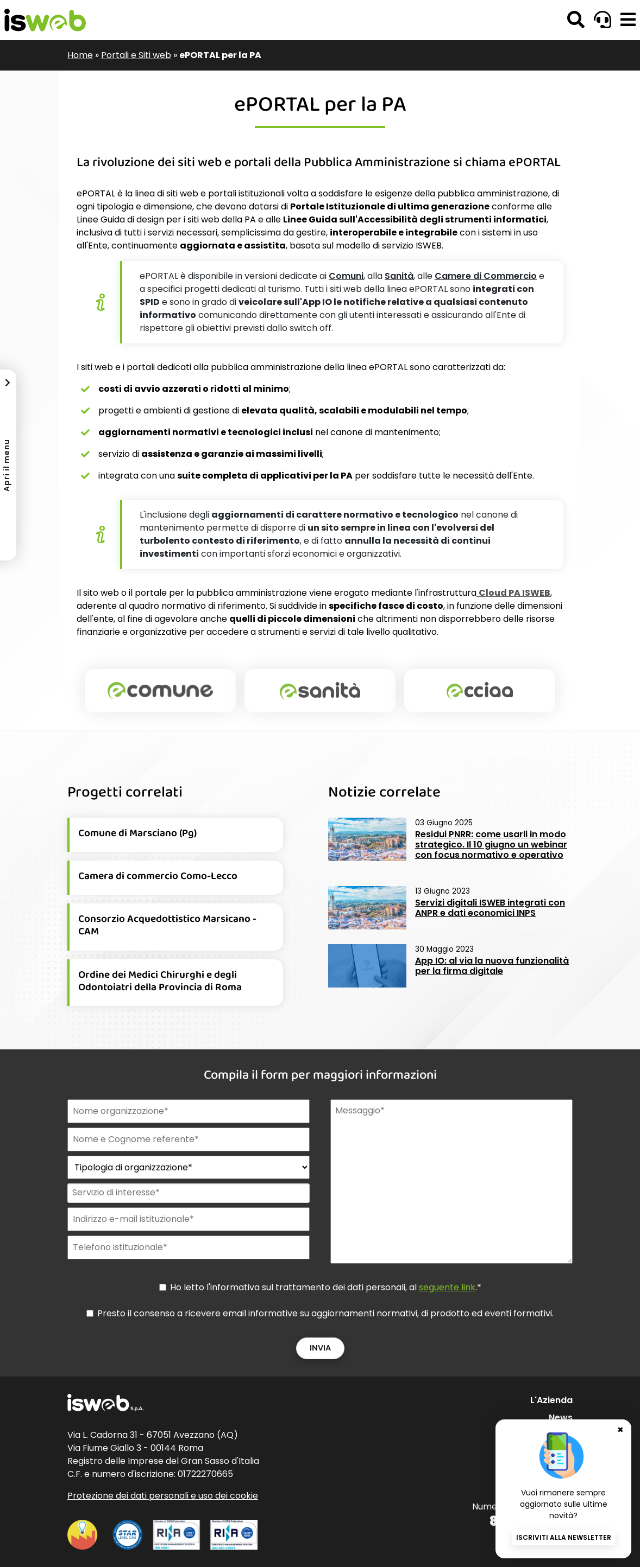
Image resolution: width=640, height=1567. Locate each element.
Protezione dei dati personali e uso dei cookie (162, 1495)
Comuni (346, 276)
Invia (320, 1347)
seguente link (447, 1287)
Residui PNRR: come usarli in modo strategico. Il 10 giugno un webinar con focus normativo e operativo (491, 844)
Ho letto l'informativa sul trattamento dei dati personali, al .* (325, 1287)
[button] (628, 20)
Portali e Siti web (136, 55)
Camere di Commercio (486, 276)
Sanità (399, 276)
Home (80, 55)
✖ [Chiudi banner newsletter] (620, 1421)
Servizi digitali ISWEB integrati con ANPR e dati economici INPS (490, 907)
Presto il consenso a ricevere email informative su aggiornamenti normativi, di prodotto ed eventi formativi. (325, 1313)
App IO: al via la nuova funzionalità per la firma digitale (492, 965)
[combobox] (187, 1193)
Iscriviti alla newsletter (563, 1537)
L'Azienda (551, 1400)
